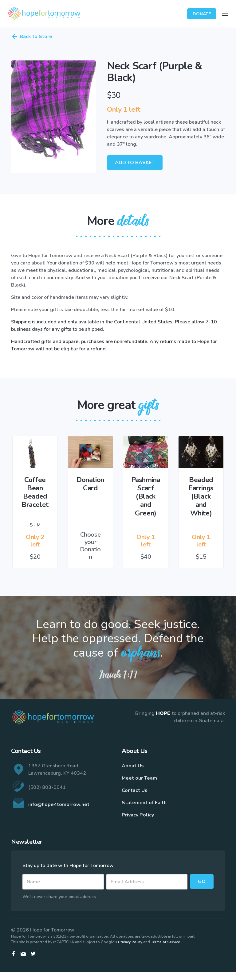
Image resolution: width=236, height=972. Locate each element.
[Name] (63, 881)
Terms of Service (165, 941)
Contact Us (135, 790)
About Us (133, 765)
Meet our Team (139, 778)
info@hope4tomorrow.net (58, 804)
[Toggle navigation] (225, 13)
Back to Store (31, 36)
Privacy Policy (138, 815)
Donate (202, 14)
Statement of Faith (144, 802)
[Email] (147, 881)
